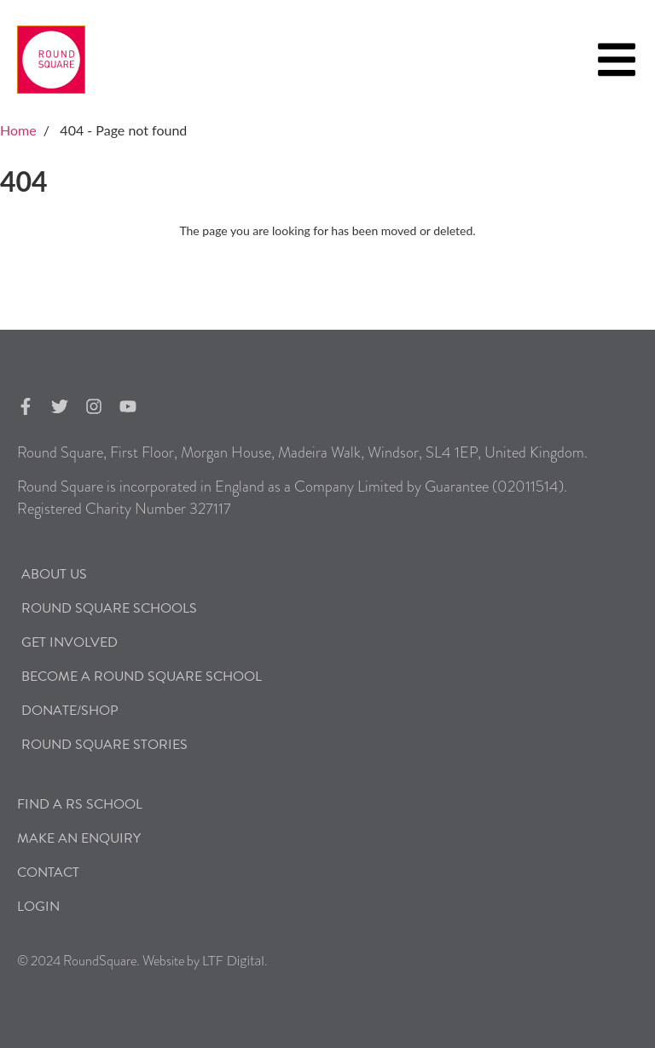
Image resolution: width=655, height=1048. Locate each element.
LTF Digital (233, 960)
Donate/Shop (70, 710)
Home (18, 130)
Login (38, 906)
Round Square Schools (109, 608)
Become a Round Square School (141, 676)
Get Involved (69, 642)
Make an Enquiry (79, 838)
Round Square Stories (104, 744)
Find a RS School (79, 804)
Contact (48, 872)
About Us (54, 574)
